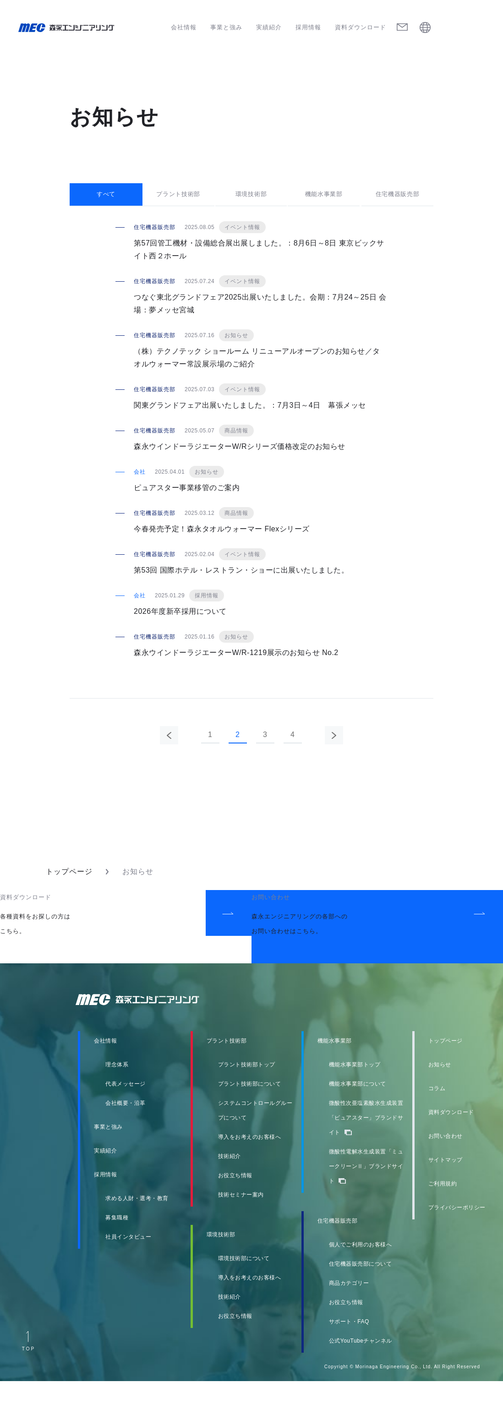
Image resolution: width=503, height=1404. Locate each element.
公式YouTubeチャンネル (360, 1363)
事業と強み (226, 27)
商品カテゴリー (349, 1306)
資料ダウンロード (360, 27)
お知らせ (439, 1087)
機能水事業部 (324, 204)
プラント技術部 (179, 204)
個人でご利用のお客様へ (360, 1267)
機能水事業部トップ (355, 1087)
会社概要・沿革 (125, 1126)
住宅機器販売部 (397, 204)
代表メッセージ (125, 1107)
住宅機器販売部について (360, 1287)
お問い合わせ (445, 1159)
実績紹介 (269, 27)
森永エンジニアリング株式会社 (146, 1022)
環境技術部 (251, 204)
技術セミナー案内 (241, 1217)
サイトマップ (445, 1183)
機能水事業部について (357, 1107)
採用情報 (308, 27)
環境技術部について (244, 1281)
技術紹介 (229, 1179)
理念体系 (116, 1087)
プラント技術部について (249, 1107)
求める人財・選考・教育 (137, 1221)
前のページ (169, 758)
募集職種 (116, 1240)
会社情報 (184, 27)
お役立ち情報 (235, 1198)
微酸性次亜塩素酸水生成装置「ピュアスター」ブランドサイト (366, 1140)
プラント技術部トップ (246, 1087)
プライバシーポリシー (457, 1230)
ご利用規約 (442, 1206)
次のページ (334, 758)
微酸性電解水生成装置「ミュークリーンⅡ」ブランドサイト (366, 1189)
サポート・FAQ (349, 1344)
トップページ (69, 894)
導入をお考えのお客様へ (249, 1160)
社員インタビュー (128, 1259)
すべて (106, 204)
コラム (437, 1111)
